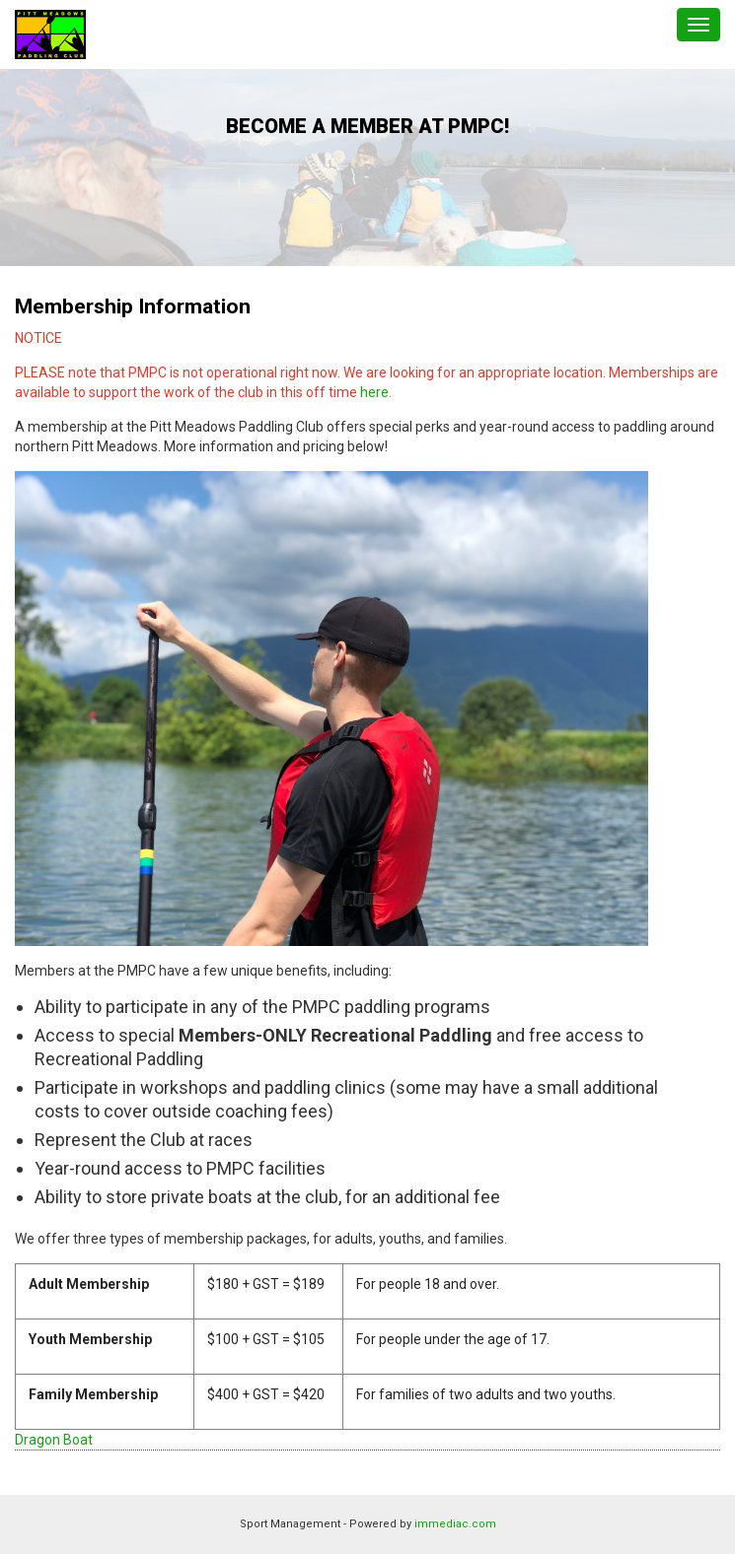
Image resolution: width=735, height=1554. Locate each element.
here (374, 392)
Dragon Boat (54, 1440)
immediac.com (455, 1524)
